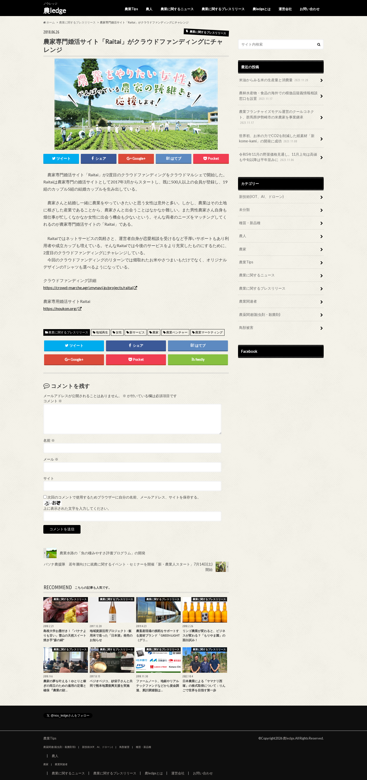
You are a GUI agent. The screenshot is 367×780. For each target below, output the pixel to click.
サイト (48, 478)
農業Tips (131, 9)
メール (50, 459)
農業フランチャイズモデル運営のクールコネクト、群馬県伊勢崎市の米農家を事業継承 (276, 117)
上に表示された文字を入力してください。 (77, 508)
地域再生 (102, 332)
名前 (49, 440)
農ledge (54, 10)
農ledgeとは (262, 9)
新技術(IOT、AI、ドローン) (261, 196)
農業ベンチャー (177, 332)
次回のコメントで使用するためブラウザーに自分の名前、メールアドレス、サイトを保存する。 (124, 497)
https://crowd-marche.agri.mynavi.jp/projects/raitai (88, 287)
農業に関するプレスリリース (223, 9)
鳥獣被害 (246, 327)
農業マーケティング (209, 332)
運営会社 (285, 9)
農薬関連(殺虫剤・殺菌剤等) (59, 746)
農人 (149, 9)
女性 (119, 332)
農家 (155, 332)
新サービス (137, 332)
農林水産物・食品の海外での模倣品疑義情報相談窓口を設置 (278, 96)
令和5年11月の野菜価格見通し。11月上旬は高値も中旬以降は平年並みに (278, 157)
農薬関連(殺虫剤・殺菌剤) (259, 314)
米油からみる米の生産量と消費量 (274, 80)
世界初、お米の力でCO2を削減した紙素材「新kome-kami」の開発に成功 (276, 138)
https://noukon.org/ (60, 308)
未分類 (244, 209)
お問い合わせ (310, 9)
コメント (52, 401)
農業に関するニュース (177, 9)
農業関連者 (248, 301)
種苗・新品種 (249, 223)
